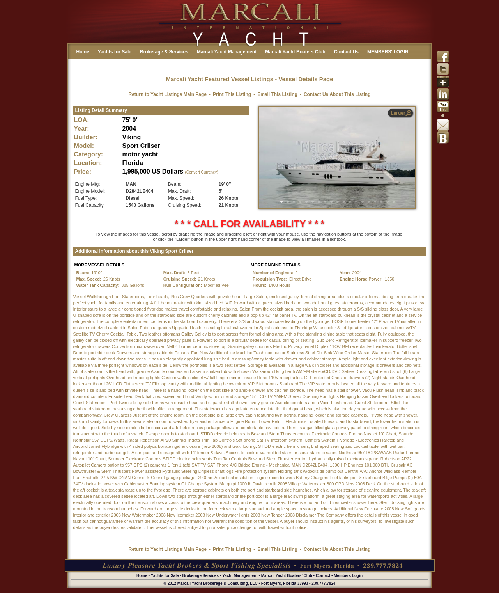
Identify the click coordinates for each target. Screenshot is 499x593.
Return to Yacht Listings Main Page (168, 94)
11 (344, 202)
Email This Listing (277, 94)
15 (369, 202)
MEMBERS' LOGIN (388, 52)
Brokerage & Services (164, 52)
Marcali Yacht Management (227, 52)
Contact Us (346, 52)
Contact (323, 575)
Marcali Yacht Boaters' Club (286, 575)
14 (362, 202)
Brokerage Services (200, 575)
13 (356, 202)
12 (350, 202)
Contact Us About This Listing (337, 94)
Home (82, 52)
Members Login (348, 575)
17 (381, 202)
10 (337, 202)
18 (387, 202)
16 (375, 202)
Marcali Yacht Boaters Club (295, 52)
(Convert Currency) (201, 172)
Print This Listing (232, 94)
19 (394, 202)
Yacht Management (240, 575)
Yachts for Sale (114, 52)
